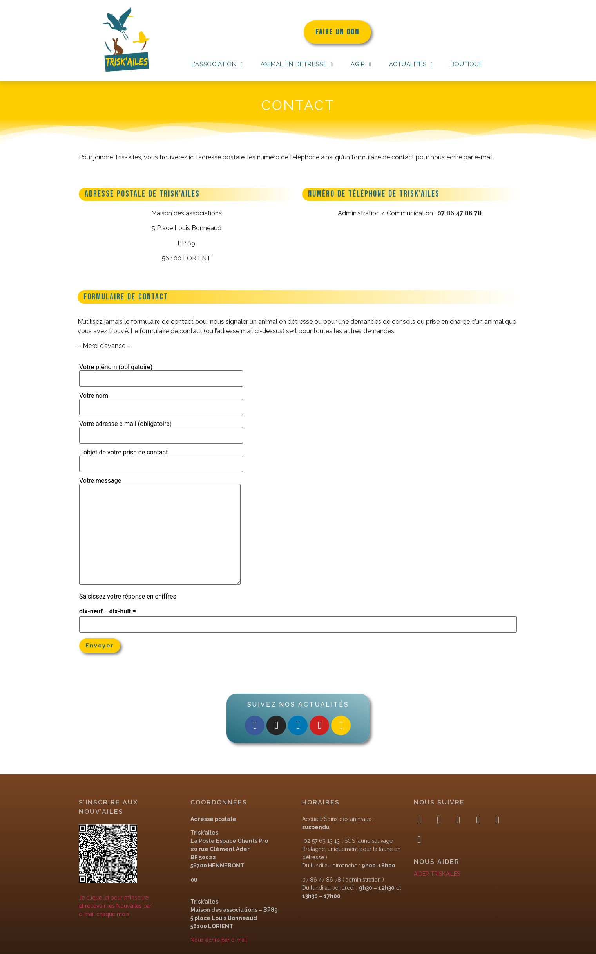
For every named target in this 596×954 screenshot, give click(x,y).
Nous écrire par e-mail (218, 940)
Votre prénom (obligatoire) (161, 373)
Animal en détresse (297, 64)
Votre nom (161, 402)
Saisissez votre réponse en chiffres (127, 596)
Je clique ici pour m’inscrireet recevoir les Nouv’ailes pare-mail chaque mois (115, 905)
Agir (361, 64)
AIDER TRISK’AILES (437, 874)
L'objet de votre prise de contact (161, 458)
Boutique (467, 64)
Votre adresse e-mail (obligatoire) (161, 430)
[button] (217, 64)
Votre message (160, 532)
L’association (217, 64)
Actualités (411, 64)
